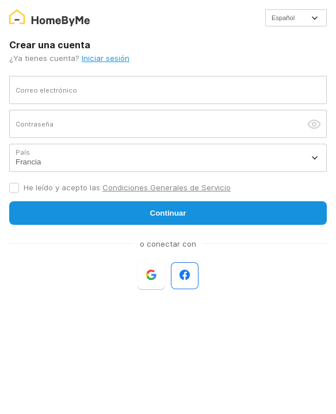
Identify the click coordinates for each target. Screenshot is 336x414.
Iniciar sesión (105, 58)
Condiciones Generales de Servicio (166, 187)
